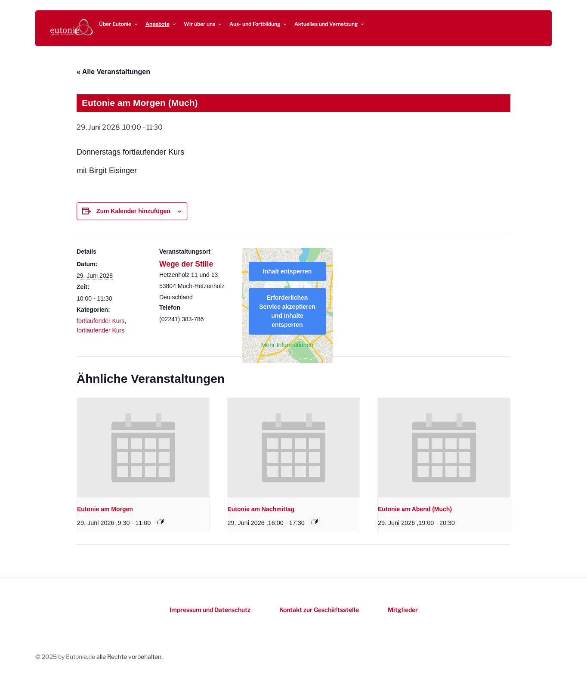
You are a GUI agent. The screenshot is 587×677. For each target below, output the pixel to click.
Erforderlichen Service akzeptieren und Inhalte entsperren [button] (287, 311)
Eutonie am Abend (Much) (415, 509)
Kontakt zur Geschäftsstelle (319, 609)
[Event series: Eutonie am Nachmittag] (315, 521)
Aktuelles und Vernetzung (329, 24)
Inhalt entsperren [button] (287, 271)
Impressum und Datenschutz (210, 609)
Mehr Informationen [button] (287, 345)
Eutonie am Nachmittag (260, 509)
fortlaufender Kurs (100, 320)
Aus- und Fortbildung (258, 24)
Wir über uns (203, 24)
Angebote (161, 24)
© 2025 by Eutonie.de (65, 656)
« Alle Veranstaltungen (113, 71)
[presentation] (143, 447)
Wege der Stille (186, 264)
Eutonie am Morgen (105, 509)
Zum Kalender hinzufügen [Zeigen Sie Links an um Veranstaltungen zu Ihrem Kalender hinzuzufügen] (133, 211)
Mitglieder (403, 609)
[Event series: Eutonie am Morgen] (161, 521)
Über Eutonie (119, 24)
